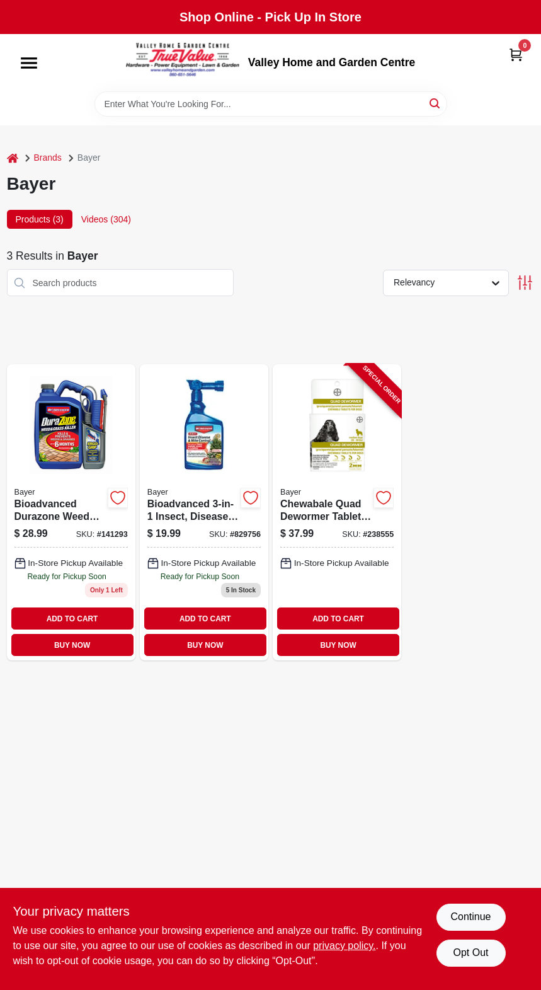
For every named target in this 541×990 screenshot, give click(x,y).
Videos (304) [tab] (106, 219)
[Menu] (29, 63)
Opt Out (470, 952)
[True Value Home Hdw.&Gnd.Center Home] (182, 63)
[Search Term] (270, 104)
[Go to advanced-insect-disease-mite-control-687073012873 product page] (204, 512)
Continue (470, 916)
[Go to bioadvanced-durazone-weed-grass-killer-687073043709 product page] (71, 512)
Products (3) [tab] (40, 219)
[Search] (435, 103)
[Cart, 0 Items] (516, 54)
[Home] (12, 157)
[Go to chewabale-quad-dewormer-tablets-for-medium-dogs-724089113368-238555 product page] (337, 512)
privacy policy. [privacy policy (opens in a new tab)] (344, 945)
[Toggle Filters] (525, 282)
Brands (48, 158)
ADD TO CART (72, 618)
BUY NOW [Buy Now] (72, 645)
